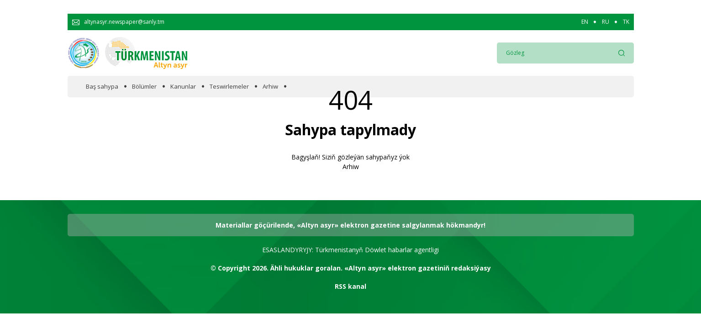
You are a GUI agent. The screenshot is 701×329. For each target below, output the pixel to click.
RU (605, 22)
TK (626, 22)
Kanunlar (183, 86)
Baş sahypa (102, 86)
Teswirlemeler (229, 86)
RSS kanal (350, 286)
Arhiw (270, 86)
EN (584, 22)
